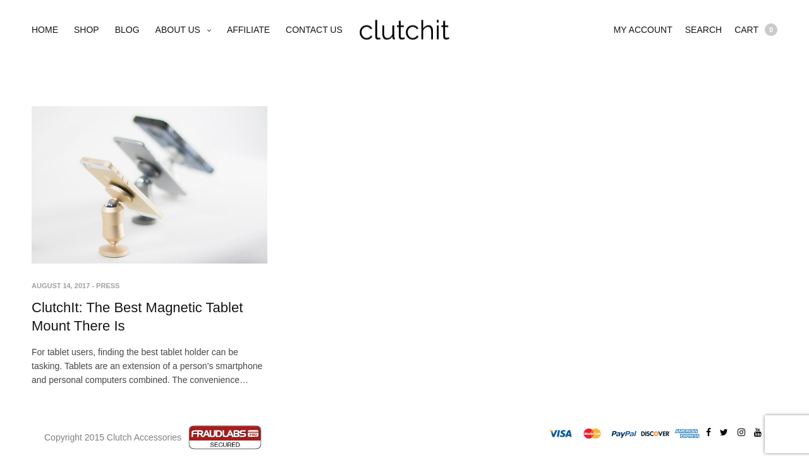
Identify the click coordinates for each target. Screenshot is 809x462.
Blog (127, 30)
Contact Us (314, 30)
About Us (177, 30)
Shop (86, 30)
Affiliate (248, 30)
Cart (755, 29)
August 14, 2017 (61, 285)
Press (107, 285)
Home (45, 30)
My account (643, 30)
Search (703, 30)
